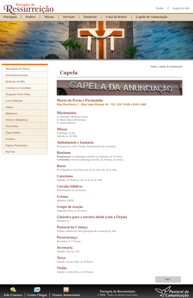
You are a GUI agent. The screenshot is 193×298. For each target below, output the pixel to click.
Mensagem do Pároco (18, 68)
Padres (30, 17)
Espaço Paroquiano (16, 145)
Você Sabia (12, 126)
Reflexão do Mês (15, 81)
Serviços (69, 17)
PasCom (10, 151)
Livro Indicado (14, 100)
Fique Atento (13, 132)
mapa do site (181, 8)
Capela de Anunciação (152, 17)
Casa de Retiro (116, 17)
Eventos (10, 138)
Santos (9, 106)
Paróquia (10, 17)
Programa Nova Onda (18, 94)
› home (153, 66)
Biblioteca (11, 113)
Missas (49, 17)
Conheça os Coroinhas (18, 87)
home (160, 8)
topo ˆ (168, 279)
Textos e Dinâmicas (17, 119)
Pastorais (90, 17)
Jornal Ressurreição (17, 75)
